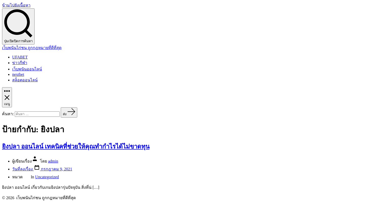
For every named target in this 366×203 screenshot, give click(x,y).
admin (53, 161)
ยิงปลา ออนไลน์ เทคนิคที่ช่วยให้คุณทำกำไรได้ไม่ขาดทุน (75, 146)
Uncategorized (47, 177)
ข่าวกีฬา (19, 63)
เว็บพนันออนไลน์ (27, 69)
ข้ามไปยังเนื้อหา (16, 5)
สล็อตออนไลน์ (25, 80)
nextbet (18, 74)
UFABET (20, 57)
